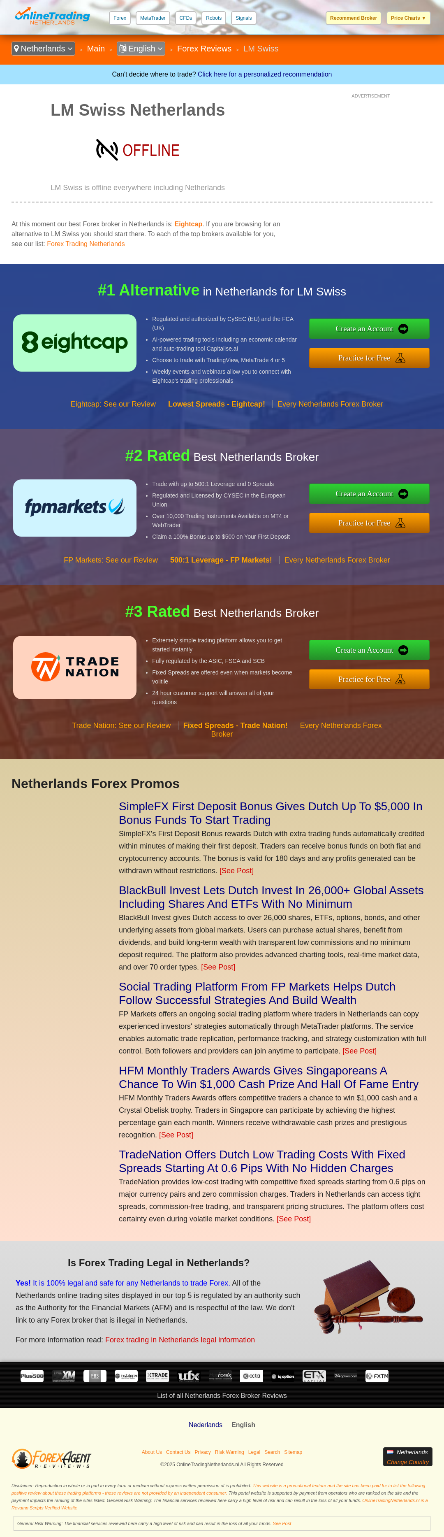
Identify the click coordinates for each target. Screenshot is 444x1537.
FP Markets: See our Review (111, 560)
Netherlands (43, 48)
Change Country (408, 1462)
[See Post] (237, 871)
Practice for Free (364, 357)
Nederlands (205, 1424)
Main (96, 48)
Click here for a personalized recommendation (265, 74)
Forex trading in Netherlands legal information (180, 1340)
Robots (214, 18)
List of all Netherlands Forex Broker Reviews (222, 1395)
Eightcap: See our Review (113, 404)
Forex (119, 18)
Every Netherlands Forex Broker (330, 404)
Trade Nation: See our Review (121, 725)
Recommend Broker (353, 18)
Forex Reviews (204, 48)
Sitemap (293, 1452)
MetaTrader (153, 18)
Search (272, 1452)
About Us (152, 1452)
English (141, 48)
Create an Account (364, 328)
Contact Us (178, 1452)
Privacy (202, 1452)
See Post (282, 1523)
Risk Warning (229, 1452)
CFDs (186, 18)
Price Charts (408, 18)
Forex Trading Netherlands (86, 243)
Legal (254, 1452)
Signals (244, 18)
